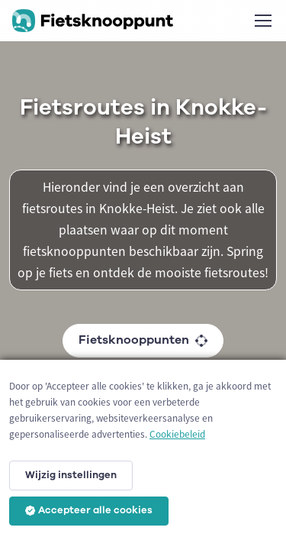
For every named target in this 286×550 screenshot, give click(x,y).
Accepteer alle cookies (89, 510)
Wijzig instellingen (71, 475)
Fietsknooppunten (143, 340)
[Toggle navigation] (262, 20)
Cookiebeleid (177, 434)
